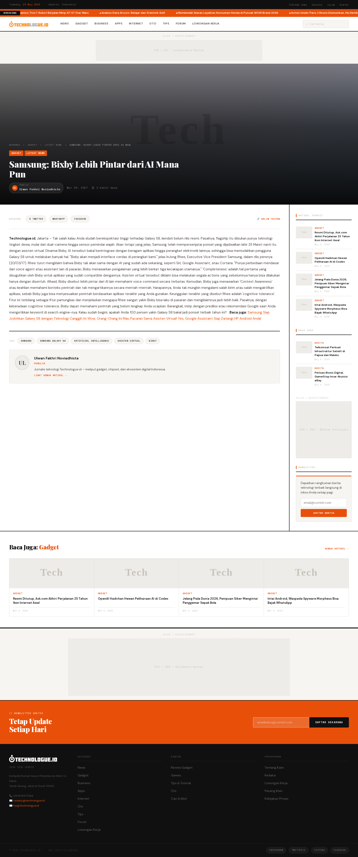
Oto (152, 23)
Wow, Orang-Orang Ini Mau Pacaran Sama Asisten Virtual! (132, 318)
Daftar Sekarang (329, 722)
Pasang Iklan (273, 791)
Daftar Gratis (323, 513)
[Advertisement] (179, 109)
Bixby (152, 341)
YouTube (319, 850)
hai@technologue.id (26, 805)
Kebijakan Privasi (276, 799)
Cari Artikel (179, 799)
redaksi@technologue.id (29, 800)
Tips (166, 23)
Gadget (81, 23)
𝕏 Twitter (36, 219)
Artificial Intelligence (91, 341)
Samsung (26, 341)
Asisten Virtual (129, 341)
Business (101, 23)
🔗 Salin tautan (268, 219)
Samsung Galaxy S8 (53, 341)
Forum (181, 23)
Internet (136, 23)
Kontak (344, 5)
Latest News (53, 145)
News (65, 23)
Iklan (331, 5)
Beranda (14, 145)
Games (176, 775)
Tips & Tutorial (181, 783)
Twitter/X (298, 850)
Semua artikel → (337, 548)
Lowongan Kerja (205, 23)
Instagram (276, 850)
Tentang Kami (298, 5)
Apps (119, 23)
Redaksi (317, 5)
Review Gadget (181, 768)
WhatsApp (59, 219)
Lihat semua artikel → (50, 375)
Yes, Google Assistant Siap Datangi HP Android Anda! (219, 318)
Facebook (80, 219)
